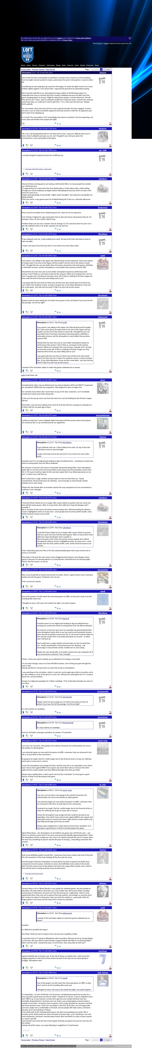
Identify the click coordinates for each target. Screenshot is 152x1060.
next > (109, 69)
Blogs (58, 65)
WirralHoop (102, 234)
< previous (95, 69)
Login (23, 375)
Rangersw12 (103, 207)
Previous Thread (38, 69)
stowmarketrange (103, 415)
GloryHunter (103, 295)
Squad (82, 65)
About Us (24, 1046)
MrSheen (102, 883)
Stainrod (103, 72)
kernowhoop (103, 717)
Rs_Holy (103, 785)
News (29, 65)
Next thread (50, 69)
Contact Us (31, 1046)
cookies (59, 38)
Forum (34, 65)
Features (42, 65)
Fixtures (70, 65)
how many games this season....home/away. (38, 169)
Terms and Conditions (83, 38)
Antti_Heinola (102, 972)
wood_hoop (102, 741)
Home (23, 65)
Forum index (25, 69)
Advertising (72, 1046)
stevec (102, 380)
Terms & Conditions (41, 1046)
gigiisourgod (103, 317)
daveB (102, 591)
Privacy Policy (67, 40)
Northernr (103, 128)
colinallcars (102, 179)
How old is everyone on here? (34, 873)
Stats (77, 65)
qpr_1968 (102, 150)
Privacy (51, 1046)
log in (99, 43)
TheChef (103, 850)
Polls (64, 65)
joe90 (103, 256)
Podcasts (89, 65)
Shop (97, 65)
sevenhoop (103, 951)
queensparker (102, 570)
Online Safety (64, 1046)
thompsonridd (102, 691)
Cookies (56, 1046)
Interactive (51, 65)
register (106, 43)
